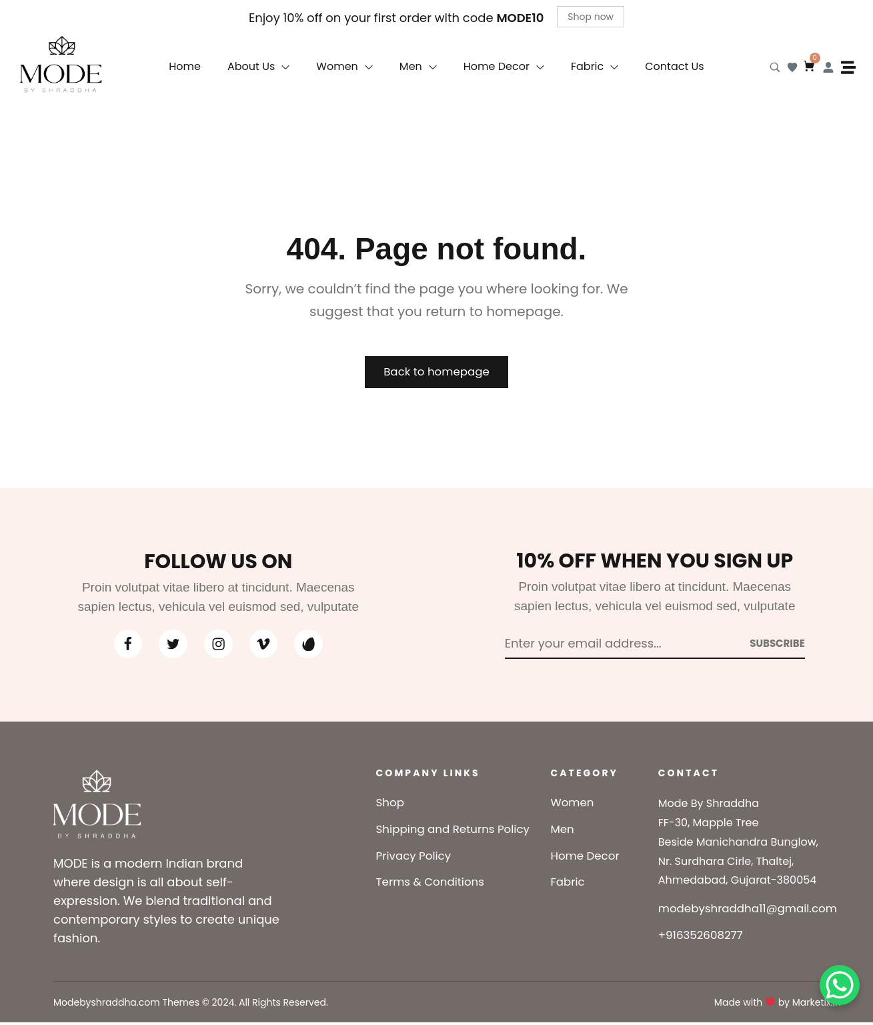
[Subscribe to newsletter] (777, 645)
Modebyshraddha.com (106, 1005)
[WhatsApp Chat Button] (840, 985)
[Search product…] (775, 67)
